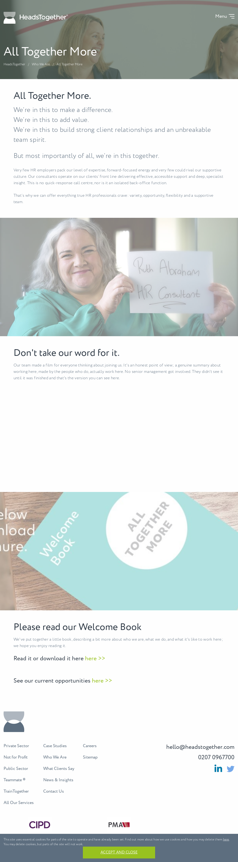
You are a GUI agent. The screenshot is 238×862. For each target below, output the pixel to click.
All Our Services (19, 803)
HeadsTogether (14, 64)
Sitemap (90, 757)
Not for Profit (16, 757)
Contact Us (53, 791)
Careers (90, 746)
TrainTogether (16, 791)
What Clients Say (58, 769)
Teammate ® (14, 780)
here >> (94, 658)
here (226, 839)
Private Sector (16, 746)
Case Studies (55, 746)
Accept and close (119, 852)
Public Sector (16, 769)
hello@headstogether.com (200, 747)
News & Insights (58, 780)
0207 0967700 (216, 757)
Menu (221, 16)
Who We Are (41, 64)
